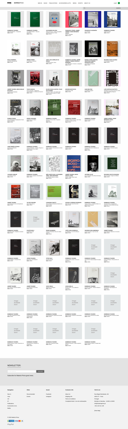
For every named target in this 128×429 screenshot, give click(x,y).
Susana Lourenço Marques (73, 202)
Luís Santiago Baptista (110, 89)
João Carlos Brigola (71, 230)
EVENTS (80, 3)
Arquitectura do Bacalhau (12, 91)
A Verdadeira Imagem (89, 90)
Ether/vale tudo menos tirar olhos (71, 203)
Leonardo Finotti (51, 202)
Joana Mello (69, 286)
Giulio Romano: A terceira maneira (110, 147)
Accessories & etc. (12, 406)
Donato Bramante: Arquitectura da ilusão (54, 315)
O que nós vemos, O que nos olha (91, 231)
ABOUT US (87, 3)
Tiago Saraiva (31, 89)
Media (9, 408)
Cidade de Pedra (107, 31)
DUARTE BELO (30, 230)
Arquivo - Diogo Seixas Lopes (71, 177)
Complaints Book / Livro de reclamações (75, 401)
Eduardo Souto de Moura (111, 174)
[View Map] (97, 410)
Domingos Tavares (12, 30)
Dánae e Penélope (69, 34)
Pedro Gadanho (31, 118)
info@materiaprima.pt (100, 403)
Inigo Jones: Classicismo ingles (52, 343)
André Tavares (11, 202)
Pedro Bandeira (50, 230)
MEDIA (74, 3)
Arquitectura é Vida (69, 90)
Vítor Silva (49, 258)
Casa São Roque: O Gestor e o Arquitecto (73, 63)
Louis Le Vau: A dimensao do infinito (92, 315)
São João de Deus (107, 121)
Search (118, 8)
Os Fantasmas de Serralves (32, 287)
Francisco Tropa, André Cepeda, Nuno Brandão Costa (72, 32)
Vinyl (8, 396)
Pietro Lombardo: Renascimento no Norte (54, 147)
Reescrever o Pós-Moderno (32, 259)
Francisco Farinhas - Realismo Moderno (92, 287)
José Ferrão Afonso (13, 146)
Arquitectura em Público (31, 119)
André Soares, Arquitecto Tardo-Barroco (34, 175)
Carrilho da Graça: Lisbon (51, 62)
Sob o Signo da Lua (31, 203)
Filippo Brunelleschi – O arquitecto (14, 31)
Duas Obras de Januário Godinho (14, 287)
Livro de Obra (87, 31)
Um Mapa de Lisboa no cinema (52, 177)
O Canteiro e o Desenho (31, 61)
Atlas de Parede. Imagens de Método (111, 175)
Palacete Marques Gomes (90, 119)
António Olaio (89, 174)
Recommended (31, 394)
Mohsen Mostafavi (70, 89)
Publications (10, 403)
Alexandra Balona (51, 30)
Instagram (48, 396)
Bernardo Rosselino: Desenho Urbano (111, 315)
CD (8, 399)
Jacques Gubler (12, 174)
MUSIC (45, 3)
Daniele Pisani (11, 118)
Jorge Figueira (31, 258)
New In (9, 394)
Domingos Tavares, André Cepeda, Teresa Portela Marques (72, 61)
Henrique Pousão (49, 259)
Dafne (8, 32)
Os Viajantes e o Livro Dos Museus (72, 231)
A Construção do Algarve (109, 61)
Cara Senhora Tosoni (11, 175)
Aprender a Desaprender (12, 61)
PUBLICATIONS (53, 3)
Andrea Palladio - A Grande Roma (14, 259)
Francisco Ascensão (91, 30)
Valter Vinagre (31, 202)
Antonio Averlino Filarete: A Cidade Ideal (92, 343)
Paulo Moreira (11, 59)
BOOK (11, 32)
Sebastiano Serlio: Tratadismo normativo (15, 231)
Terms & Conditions (70, 399)
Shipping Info (68, 396)
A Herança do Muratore (12, 147)
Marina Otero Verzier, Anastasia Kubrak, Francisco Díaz (91, 61)
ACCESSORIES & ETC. (65, 3)
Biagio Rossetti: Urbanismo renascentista (73, 315)
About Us (67, 394)
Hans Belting (88, 89)
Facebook (48, 394)
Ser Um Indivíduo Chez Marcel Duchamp (93, 175)
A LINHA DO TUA (30, 231)
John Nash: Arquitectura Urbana (13, 315)
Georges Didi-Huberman (92, 230)
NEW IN (40, 3)
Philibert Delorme (68, 147)
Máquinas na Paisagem (50, 287)
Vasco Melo (49, 286)
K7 (8, 401)
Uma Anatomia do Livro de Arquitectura (15, 203)
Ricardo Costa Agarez (110, 59)
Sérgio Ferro (31, 59)
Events (28, 396)
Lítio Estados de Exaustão (90, 63)
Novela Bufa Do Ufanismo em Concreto (111, 231)
